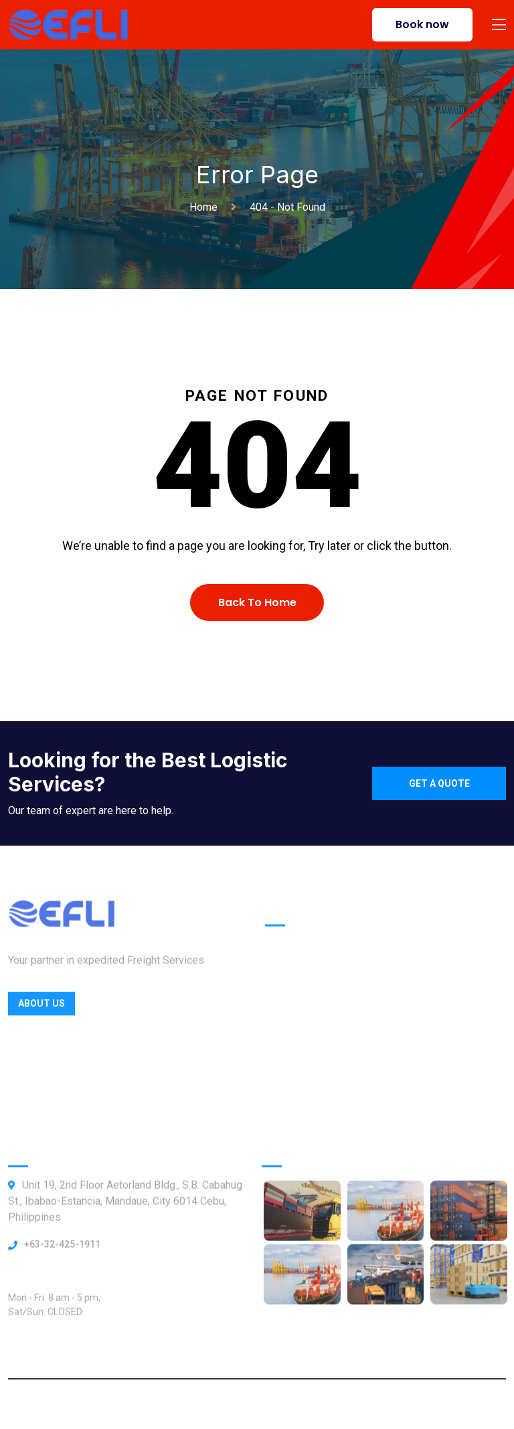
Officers (285, 979)
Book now (422, 24)
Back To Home (257, 602)
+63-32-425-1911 (62, 1251)
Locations (290, 1008)
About (279, 1036)
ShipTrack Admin (306, 1120)
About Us (41, 1011)
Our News (289, 1092)
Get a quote (439, 783)
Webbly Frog (367, 1404)
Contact (284, 1064)
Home (206, 207)
